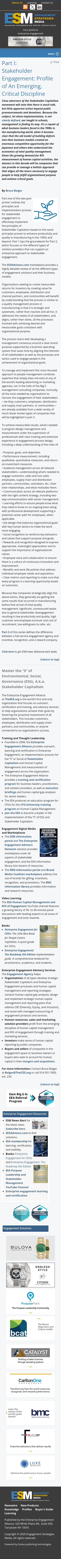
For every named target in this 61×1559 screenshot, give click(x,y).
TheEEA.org (12, 699)
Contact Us (47, 2)
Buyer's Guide (44, 1509)
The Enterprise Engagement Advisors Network (21, 845)
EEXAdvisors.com (17, 1133)
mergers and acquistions (38, 1061)
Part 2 (6, 632)
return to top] (50, 659)
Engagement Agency (20, 974)
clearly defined (11, 120)
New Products (30, 1505)
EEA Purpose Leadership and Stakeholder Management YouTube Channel (17, 1179)
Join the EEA (12, 813)
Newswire (11, 1505)
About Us (17, 2)
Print (56, 62)
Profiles (27, 1509)
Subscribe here (15, 1129)
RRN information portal (25, 870)
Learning (32, 2)
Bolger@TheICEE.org (18, 1072)
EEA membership (16, 1141)
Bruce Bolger (14, 190)
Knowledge (12, 1509)
